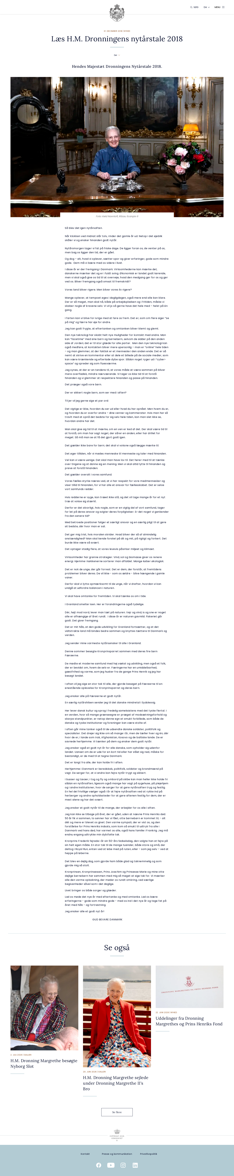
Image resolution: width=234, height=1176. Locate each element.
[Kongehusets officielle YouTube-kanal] (111, 1166)
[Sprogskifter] (205, 7)
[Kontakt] (85, 1154)
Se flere (119, 1112)
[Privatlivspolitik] (148, 1154)
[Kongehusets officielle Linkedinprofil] (135, 1166)
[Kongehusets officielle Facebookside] (98, 1166)
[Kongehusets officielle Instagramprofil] (123, 1166)
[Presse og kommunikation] (117, 1154)
